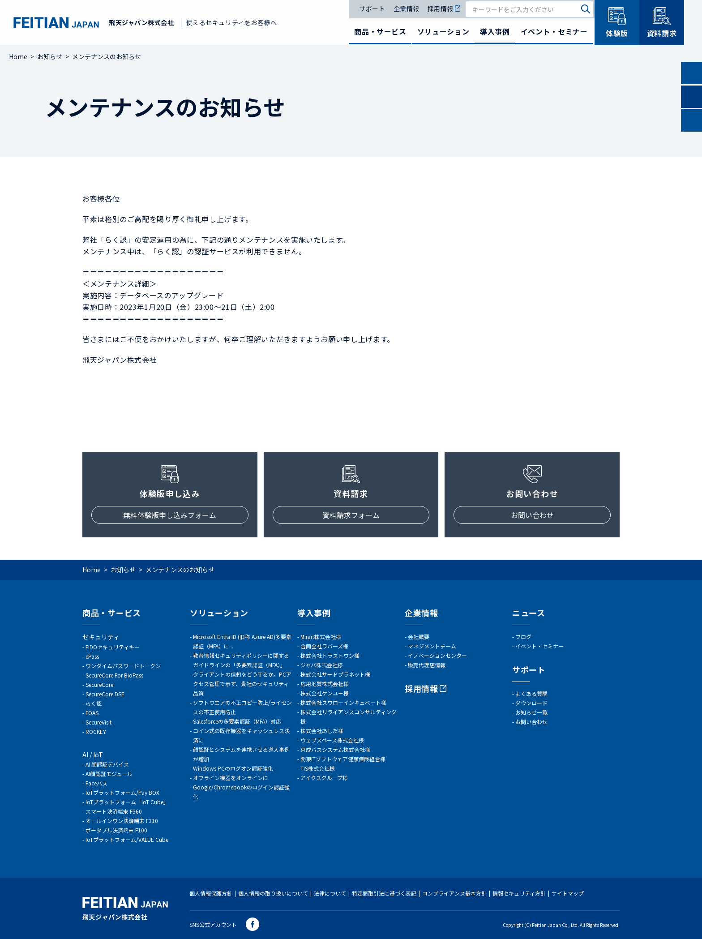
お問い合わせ (532, 515)
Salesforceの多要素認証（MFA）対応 (237, 721)
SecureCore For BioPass (114, 675)
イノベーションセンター (437, 655)
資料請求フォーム (351, 515)
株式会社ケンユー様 (324, 693)
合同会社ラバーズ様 (324, 646)
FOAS (92, 712)
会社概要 (418, 636)
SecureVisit (98, 722)
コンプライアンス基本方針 (454, 893)
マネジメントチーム (432, 646)
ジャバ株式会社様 (321, 665)
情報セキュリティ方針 (519, 893)
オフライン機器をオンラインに (230, 777)
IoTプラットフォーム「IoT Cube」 (127, 802)
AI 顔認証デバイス (107, 764)
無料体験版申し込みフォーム (169, 515)
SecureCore (99, 684)
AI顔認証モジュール (109, 773)
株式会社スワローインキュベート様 (343, 702)
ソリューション (443, 31)
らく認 (94, 703)
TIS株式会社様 (317, 768)
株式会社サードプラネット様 (335, 674)
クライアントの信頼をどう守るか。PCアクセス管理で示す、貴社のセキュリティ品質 (242, 683)
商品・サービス (380, 31)
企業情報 (406, 9)
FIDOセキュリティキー (113, 647)
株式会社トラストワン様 (330, 655)
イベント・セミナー (554, 31)
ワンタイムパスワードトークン (123, 665)
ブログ (523, 636)
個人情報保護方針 (210, 893)
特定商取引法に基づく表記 (384, 893)
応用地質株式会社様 (324, 683)
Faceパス (96, 783)
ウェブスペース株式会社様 (332, 740)
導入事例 (495, 31)
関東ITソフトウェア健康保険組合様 (342, 759)
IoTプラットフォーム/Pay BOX (122, 792)
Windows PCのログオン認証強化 (233, 768)
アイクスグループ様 (324, 777)
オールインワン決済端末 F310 (122, 820)
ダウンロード (531, 703)
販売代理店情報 (426, 665)
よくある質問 (531, 693)
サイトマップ (568, 893)
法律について (330, 893)
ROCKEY (96, 731)
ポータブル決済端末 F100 (116, 830)
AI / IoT (92, 754)
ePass (92, 656)
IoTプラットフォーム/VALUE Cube (127, 839)
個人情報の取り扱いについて (273, 893)
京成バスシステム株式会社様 (335, 749)
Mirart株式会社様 (320, 636)
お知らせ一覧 (531, 712)
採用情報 (444, 9)
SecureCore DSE (105, 694)
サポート (372, 9)
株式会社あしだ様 (321, 730)
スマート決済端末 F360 (114, 811)
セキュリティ (101, 636)
